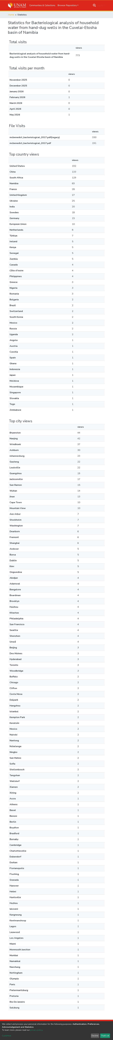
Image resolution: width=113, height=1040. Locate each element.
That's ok (105, 1035)
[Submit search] (94, 5)
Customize (6, 1035)
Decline (95, 1035)
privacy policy (36, 1030)
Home (11, 14)
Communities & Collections (42, 5)
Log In (100, 5)
